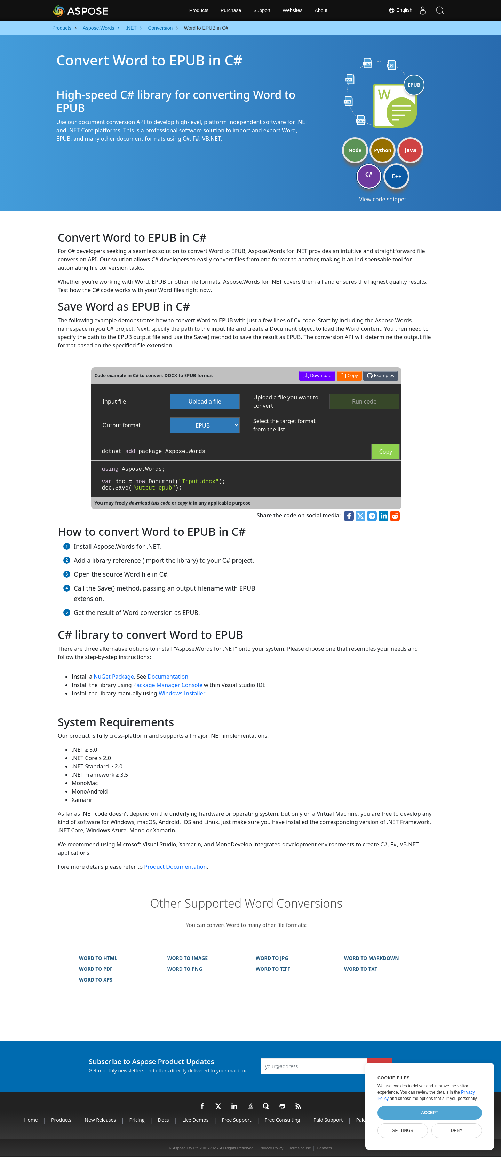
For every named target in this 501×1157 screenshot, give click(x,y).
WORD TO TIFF (273, 969)
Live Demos (195, 1120)
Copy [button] (349, 375)
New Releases (100, 1120)
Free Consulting (282, 1120)
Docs (163, 1120)
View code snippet (382, 199)
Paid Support (328, 1120)
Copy (385, 451)
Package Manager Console (167, 685)
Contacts (324, 1148)
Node (355, 150)
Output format (122, 425)
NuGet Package (114, 676)
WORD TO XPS (95, 979)
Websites (292, 10)
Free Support (237, 1120)
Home (31, 1120)
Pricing (136, 1120)
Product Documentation (175, 866)
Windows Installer (182, 693)
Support (261, 10)
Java (410, 150)
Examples (380, 375)
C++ (397, 176)
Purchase (231, 10)
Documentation (168, 676)
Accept (429, 1112)
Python (382, 150)
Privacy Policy (271, 1148)
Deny (456, 1130)
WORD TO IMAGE (187, 958)
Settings (402, 1130)
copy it (185, 503)
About (321, 10)
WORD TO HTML (98, 958)
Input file (114, 401)
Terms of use (300, 1148)
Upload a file (205, 401)
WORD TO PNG (184, 969)
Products (198, 10)
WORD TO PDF (96, 969)
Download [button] (317, 375)
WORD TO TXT (360, 969)
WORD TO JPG (272, 958)
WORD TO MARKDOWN (371, 958)
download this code (149, 503)
